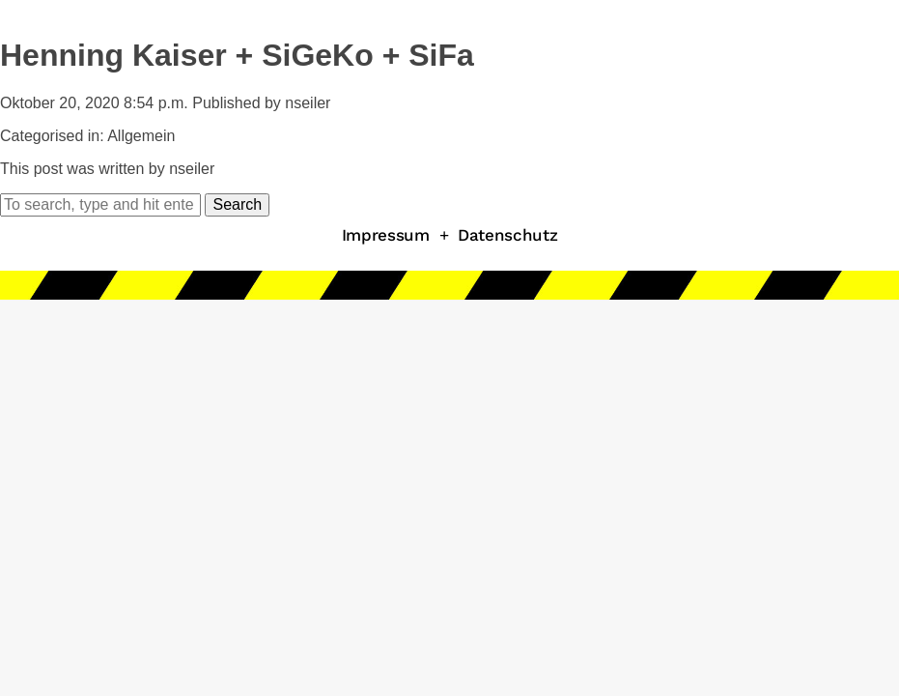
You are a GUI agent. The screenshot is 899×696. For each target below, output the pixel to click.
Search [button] (237, 204)
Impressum (386, 235)
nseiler (307, 103)
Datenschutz (507, 235)
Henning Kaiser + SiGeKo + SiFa (237, 55)
